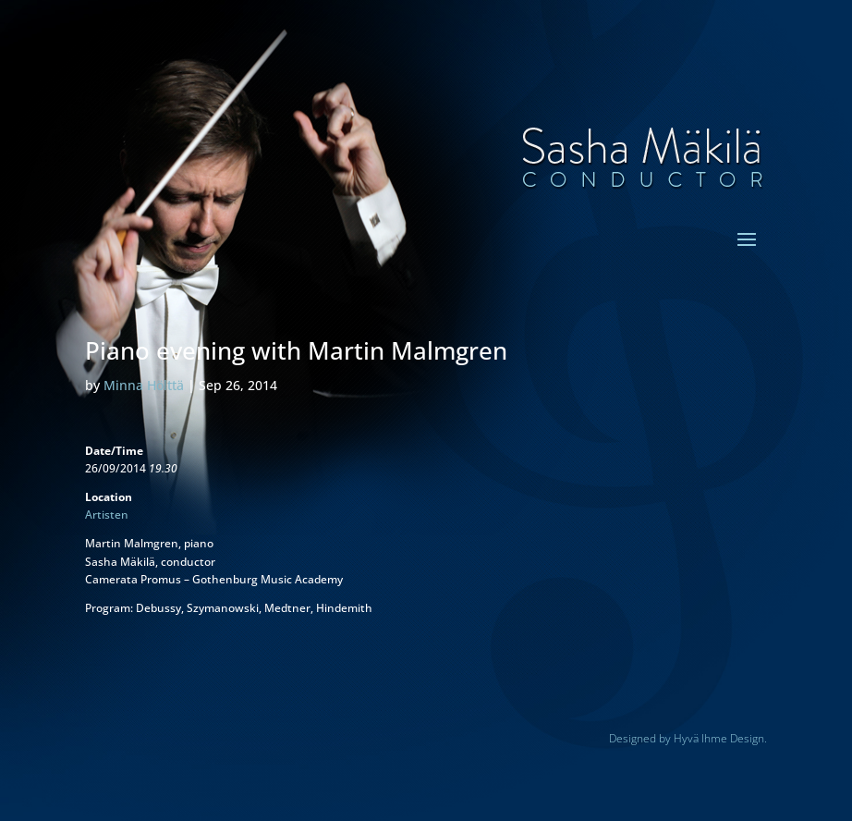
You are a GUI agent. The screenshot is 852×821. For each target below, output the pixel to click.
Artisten (106, 514)
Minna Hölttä (143, 385)
